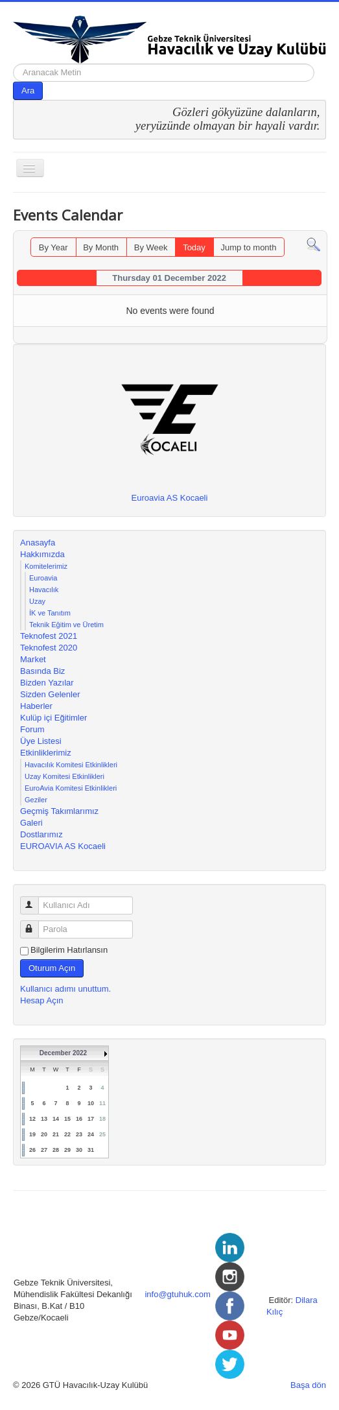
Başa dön (308, 1385)
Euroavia (43, 578)
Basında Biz (42, 671)
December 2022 (63, 1053)
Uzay (37, 601)
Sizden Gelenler (50, 694)
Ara (27, 90)
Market (33, 659)
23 (79, 1134)
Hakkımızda (42, 554)
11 (102, 1103)
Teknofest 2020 (48, 647)
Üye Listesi (41, 741)
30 (79, 1150)
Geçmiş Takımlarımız (59, 811)
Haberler (36, 706)
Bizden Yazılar (47, 682)
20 (44, 1134)
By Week (151, 247)
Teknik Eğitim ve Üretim (66, 624)
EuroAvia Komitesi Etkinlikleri (71, 788)
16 (79, 1119)
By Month (101, 247)
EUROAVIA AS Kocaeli (63, 846)
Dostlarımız (41, 834)
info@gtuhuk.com (177, 1294)
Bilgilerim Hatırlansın (69, 950)
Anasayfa (37, 542)
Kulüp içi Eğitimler (53, 718)
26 (32, 1150)
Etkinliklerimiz (45, 753)
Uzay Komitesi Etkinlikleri (64, 776)
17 (91, 1119)
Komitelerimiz (46, 566)
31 (91, 1150)
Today (194, 247)
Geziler (36, 800)
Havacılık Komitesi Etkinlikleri (71, 765)
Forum (32, 729)
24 (91, 1134)
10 (91, 1103)
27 (44, 1150)
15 (67, 1119)
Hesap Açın (42, 1000)
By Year (53, 247)
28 (56, 1150)
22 (67, 1134)
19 (32, 1134)
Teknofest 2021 (48, 636)
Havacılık (43, 589)
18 (102, 1119)
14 (56, 1119)
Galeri (31, 823)
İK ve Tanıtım (50, 613)
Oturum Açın (52, 968)
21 (56, 1134)
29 (67, 1150)
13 (44, 1119)
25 (102, 1134)
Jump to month (248, 247)
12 (32, 1119)
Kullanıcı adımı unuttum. (65, 989)
